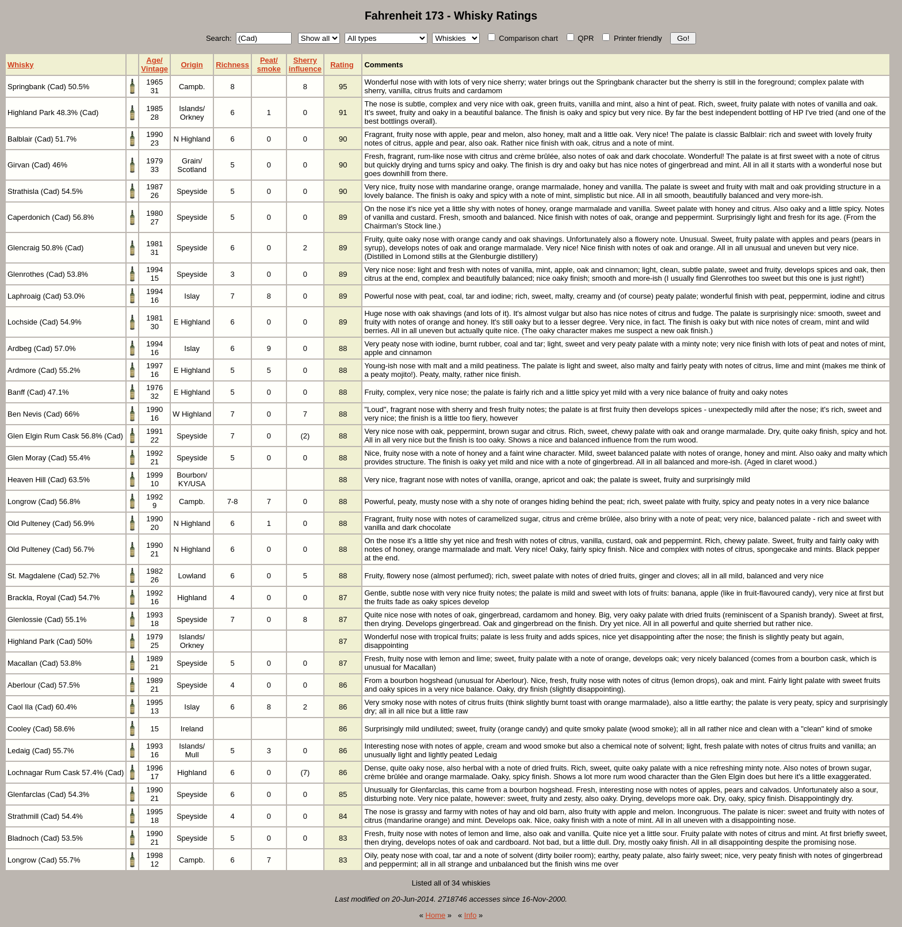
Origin (192, 64)
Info (470, 915)
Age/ (154, 60)
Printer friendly (632, 38)
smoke (269, 68)
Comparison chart (523, 38)
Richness (232, 64)
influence (305, 68)
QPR (580, 38)
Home (436, 915)
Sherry (305, 60)
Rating (341, 64)
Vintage (154, 68)
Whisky (20, 64)
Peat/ (269, 60)
